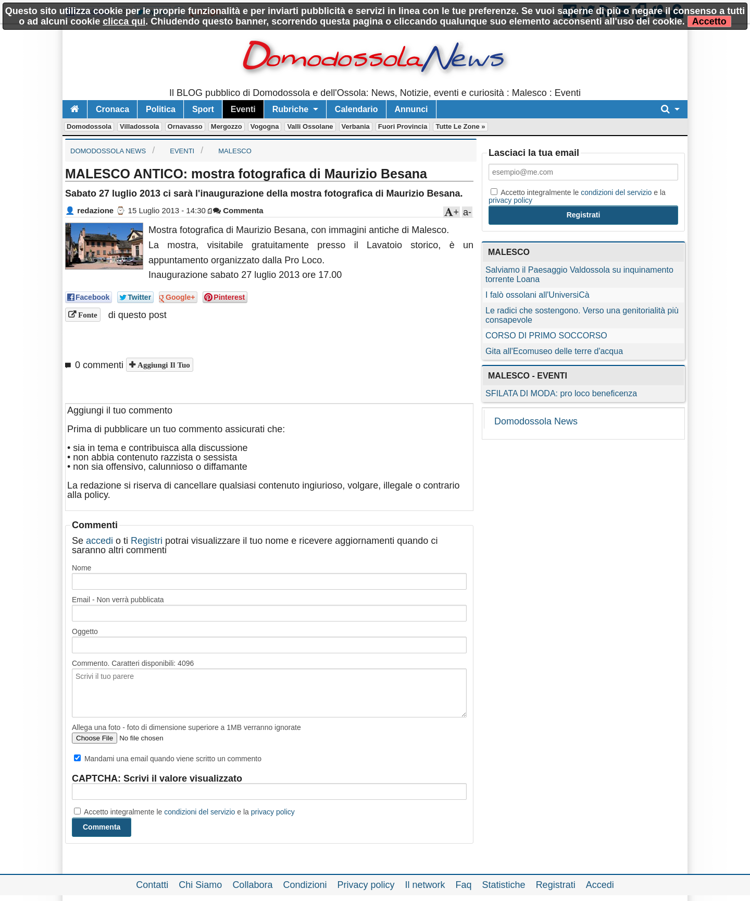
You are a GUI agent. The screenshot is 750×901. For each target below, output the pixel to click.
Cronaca (112, 109)
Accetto (709, 21)
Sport (203, 109)
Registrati (556, 885)
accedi (99, 540)
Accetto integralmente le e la (184, 812)
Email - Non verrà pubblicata (118, 599)
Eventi (243, 109)
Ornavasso (185, 126)
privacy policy (273, 812)
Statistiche (504, 885)
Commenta (238, 210)
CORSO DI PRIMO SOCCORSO (546, 335)
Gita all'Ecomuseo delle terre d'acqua (554, 351)
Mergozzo (226, 126)
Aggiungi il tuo (162, 365)
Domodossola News (536, 421)
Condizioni (305, 885)
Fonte (86, 315)
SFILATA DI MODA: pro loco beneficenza (561, 393)
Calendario (356, 109)
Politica (161, 109)
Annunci (411, 109)
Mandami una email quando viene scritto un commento (167, 758)
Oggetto (85, 631)
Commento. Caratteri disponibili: (133, 663)
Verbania (356, 126)
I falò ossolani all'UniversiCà (537, 294)
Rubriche (290, 109)
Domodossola (89, 126)
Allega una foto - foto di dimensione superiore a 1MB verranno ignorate (186, 727)
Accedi (600, 885)
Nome (81, 567)
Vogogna (265, 126)
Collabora (252, 885)
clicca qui (124, 21)
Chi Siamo (200, 885)
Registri (146, 540)
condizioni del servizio (199, 812)
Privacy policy (365, 885)
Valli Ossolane (310, 126)
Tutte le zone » (460, 126)
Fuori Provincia (403, 126)
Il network (425, 885)
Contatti (152, 885)
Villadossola (139, 126)
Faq (464, 885)
